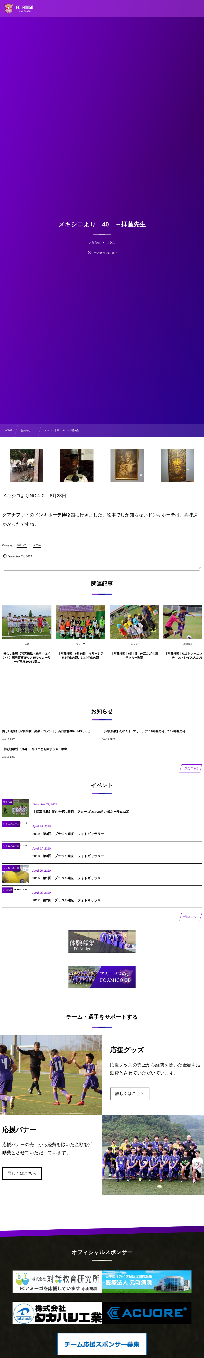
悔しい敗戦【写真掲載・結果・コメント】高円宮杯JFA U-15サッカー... (49, 731)
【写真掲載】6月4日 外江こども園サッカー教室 (34, 749)
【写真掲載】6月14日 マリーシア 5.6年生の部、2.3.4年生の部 (143, 731)
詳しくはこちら (129, 1093)
